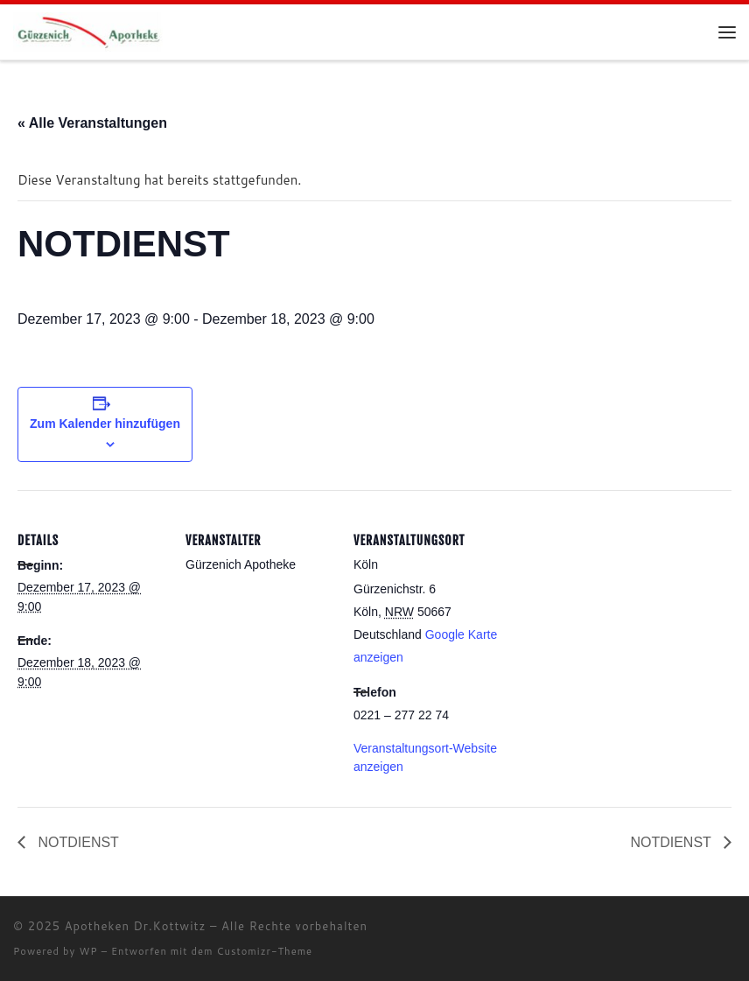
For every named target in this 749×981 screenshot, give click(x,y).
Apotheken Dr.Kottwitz (135, 926)
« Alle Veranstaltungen (92, 123)
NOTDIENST (76, 842)
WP (88, 951)
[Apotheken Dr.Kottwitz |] (88, 31)
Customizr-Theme (265, 951)
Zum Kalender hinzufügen (105, 424)
